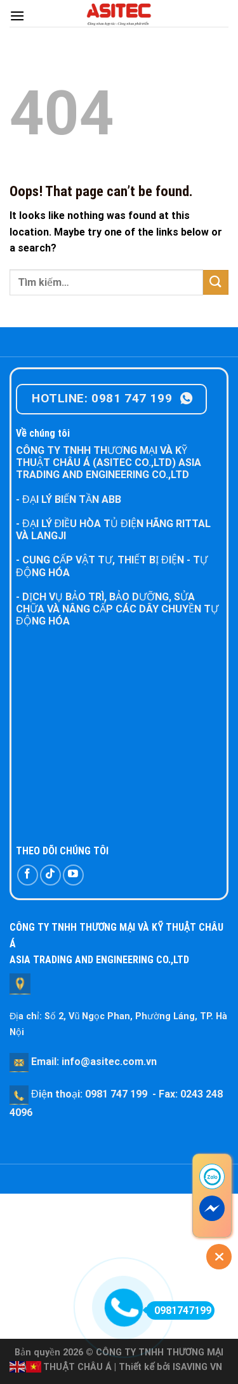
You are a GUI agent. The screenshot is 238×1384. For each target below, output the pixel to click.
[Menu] (17, 15)
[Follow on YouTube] (73, 875)
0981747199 (178, 1310)
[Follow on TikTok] (50, 875)
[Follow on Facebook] (27, 875)
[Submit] (215, 282)
